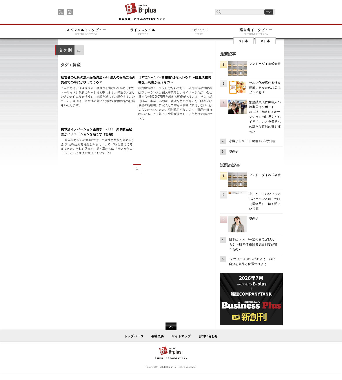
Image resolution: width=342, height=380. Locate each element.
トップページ (134, 336)
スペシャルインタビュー (86, 32)
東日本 (243, 41)
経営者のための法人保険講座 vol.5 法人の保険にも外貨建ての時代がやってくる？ (98, 79)
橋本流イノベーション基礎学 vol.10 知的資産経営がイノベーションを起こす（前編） (96, 131)
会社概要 (157, 336)
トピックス (199, 32)
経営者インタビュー (256, 32)
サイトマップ (181, 336)
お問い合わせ (208, 336)
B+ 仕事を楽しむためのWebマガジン (141, 12)
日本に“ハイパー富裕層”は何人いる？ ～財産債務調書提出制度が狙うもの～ (174, 79)
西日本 (265, 41)
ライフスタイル (143, 32)
